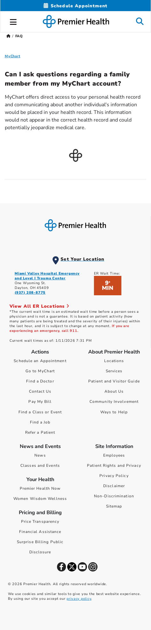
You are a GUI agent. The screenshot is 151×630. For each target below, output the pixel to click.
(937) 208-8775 (30, 292)
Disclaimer (114, 485)
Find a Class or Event (40, 412)
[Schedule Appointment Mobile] (75, 6)
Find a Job (40, 422)
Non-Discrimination (114, 496)
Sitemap (114, 506)
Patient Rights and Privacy (114, 465)
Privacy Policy (113, 475)
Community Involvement (114, 401)
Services (114, 371)
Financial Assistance (40, 531)
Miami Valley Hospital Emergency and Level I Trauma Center (47, 276)
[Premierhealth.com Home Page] (8, 36)
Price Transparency (40, 521)
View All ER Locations (39, 306)
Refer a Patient (40, 432)
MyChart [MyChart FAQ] (12, 56)
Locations (114, 360)
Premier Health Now (40, 488)
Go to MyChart (40, 371)
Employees (114, 455)
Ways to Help (114, 412)
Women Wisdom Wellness (40, 498)
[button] (13, 21)
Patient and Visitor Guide (114, 381)
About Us (114, 391)
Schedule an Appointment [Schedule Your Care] (40, 360)
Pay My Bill (40, 401)
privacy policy (79, 598)
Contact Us (40, 391)
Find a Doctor (40, 381)
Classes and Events (40, 465)
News (40, 455)
